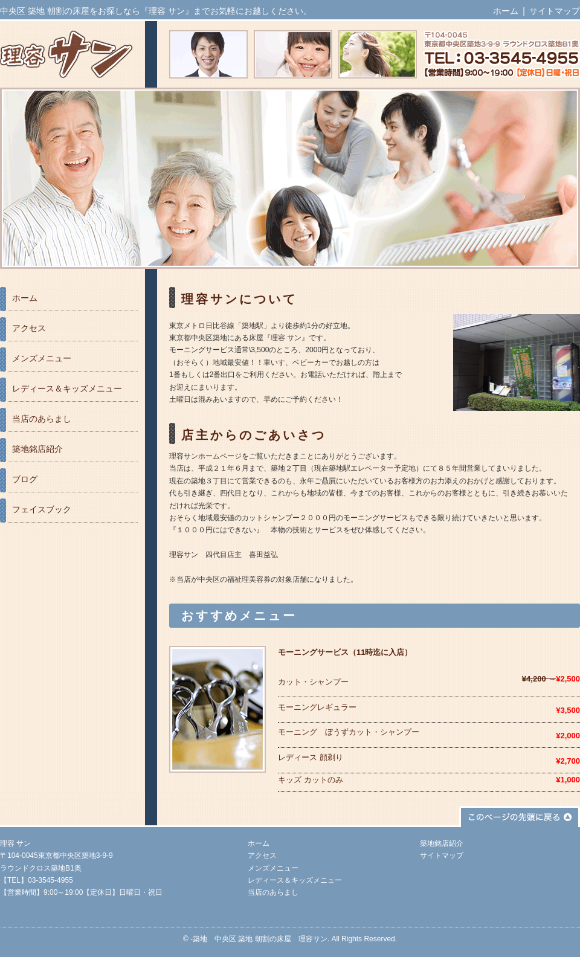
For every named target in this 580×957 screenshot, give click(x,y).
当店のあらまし (41, 419)
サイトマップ (554, 11)
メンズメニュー (41, 358)
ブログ (24, 479)
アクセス (29, 328)
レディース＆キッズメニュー (67, 388)
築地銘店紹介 (37, 449)
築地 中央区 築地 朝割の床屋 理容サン (260, 939)
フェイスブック (41, 509)
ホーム (505, 11)
